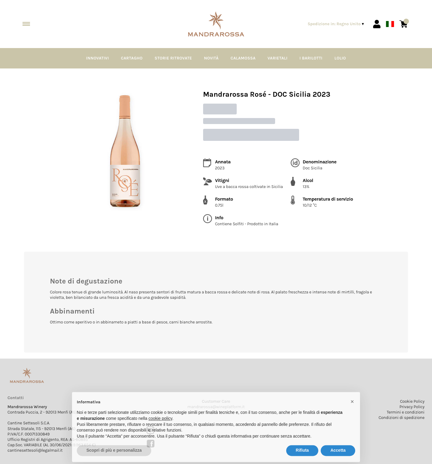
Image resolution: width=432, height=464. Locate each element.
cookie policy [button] (160, 429)
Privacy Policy (411, 406)
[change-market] (336, 24)
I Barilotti (310, 58)
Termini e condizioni (405, 412)
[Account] (377, 24)
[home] (216, 24)
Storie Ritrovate (173, 58)
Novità (211, 58)
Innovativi (97, 58)
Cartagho (131, 58)
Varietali (277, 58)
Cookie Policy (412, 401)
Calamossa (243, 58)
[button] (352, 413)
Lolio (340, 58)
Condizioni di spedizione (401, 417)
